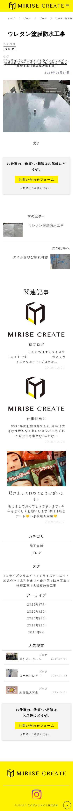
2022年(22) (36, 611)
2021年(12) (36, 618)
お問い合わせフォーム (36, 179)
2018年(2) (36, 632)
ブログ (27, 18)
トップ (11, 18)
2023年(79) (36, 604)
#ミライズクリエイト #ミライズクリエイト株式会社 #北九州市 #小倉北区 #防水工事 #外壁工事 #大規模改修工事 (36, 580)
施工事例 (36, 546)
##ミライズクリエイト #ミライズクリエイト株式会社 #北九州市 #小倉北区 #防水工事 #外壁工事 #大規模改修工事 (36, 63)
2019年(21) (36, 625)
